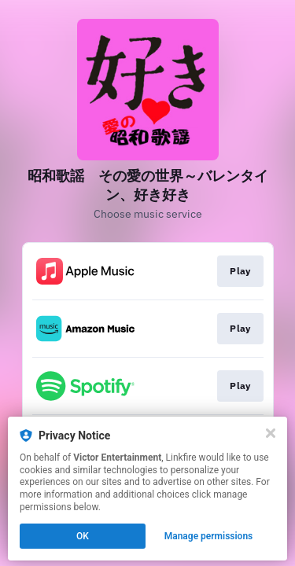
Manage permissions (208, 536)
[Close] (270, 433)
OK (82, 536)
